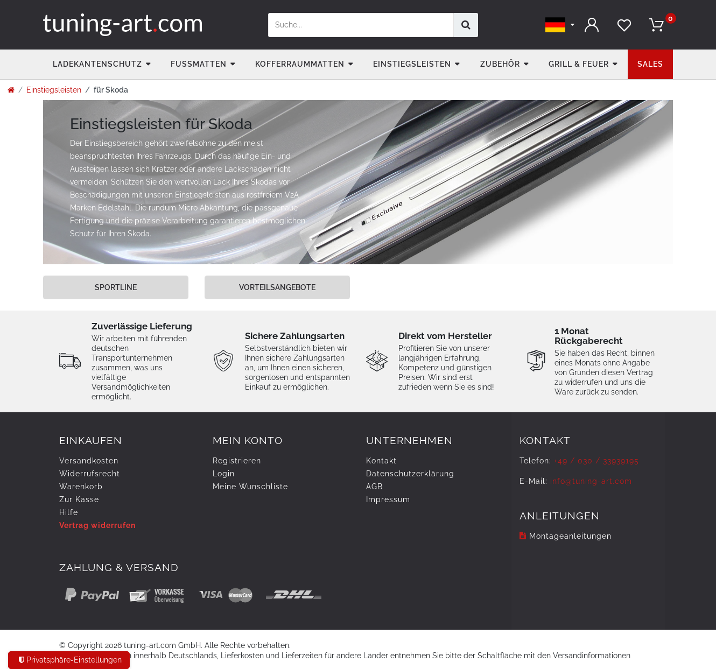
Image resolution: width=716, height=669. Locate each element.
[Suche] (466, 25)
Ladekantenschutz (97, 64)
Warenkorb (81, 486)
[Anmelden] (592, 25)
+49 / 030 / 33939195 (596, 460)
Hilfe (68, 512)
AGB (374, 486)
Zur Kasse (79, 499)
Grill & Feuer (579, 64)
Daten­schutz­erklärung (410, 473)
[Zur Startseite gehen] (11, 90)
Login (224, 473)
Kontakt (381, 460)
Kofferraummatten (300, 64)
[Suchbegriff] (361, 25)
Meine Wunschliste (250, 486)
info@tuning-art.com (591, 481)
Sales (650, 64)
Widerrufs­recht (89, 473)
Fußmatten (199, 64)
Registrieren (237, 460)
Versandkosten (88, 460)
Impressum (388, 499)
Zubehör (500, 64)
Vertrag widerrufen (97, 525)
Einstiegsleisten (412, 64)
